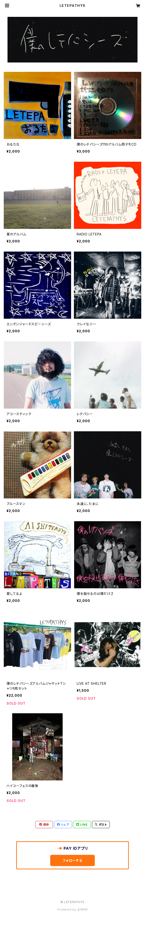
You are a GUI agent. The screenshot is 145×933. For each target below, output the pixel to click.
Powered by (72, 909)
